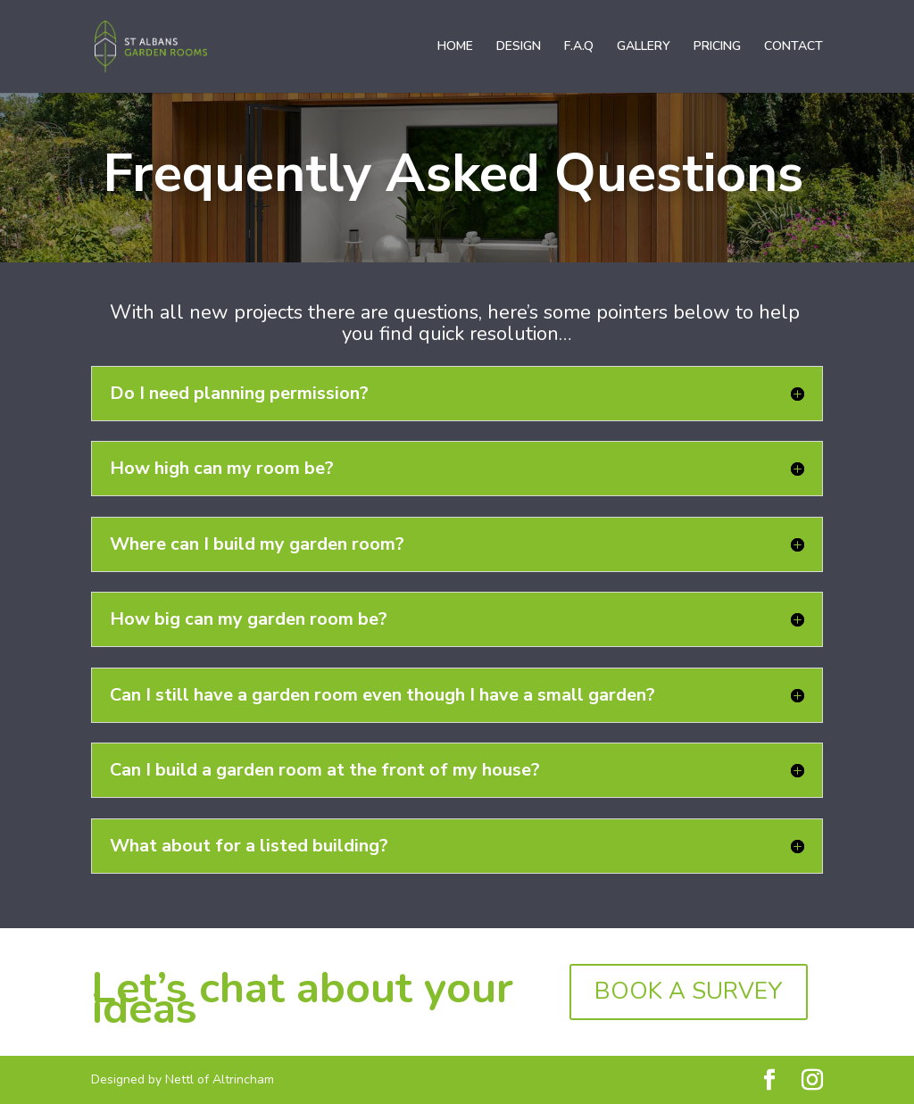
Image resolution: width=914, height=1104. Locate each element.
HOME (455, 47)
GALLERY (643, 47)
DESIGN (518, 47)
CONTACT (793, 47)
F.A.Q (579, 47)
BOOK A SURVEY (688, 991)
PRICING (717, 47)
